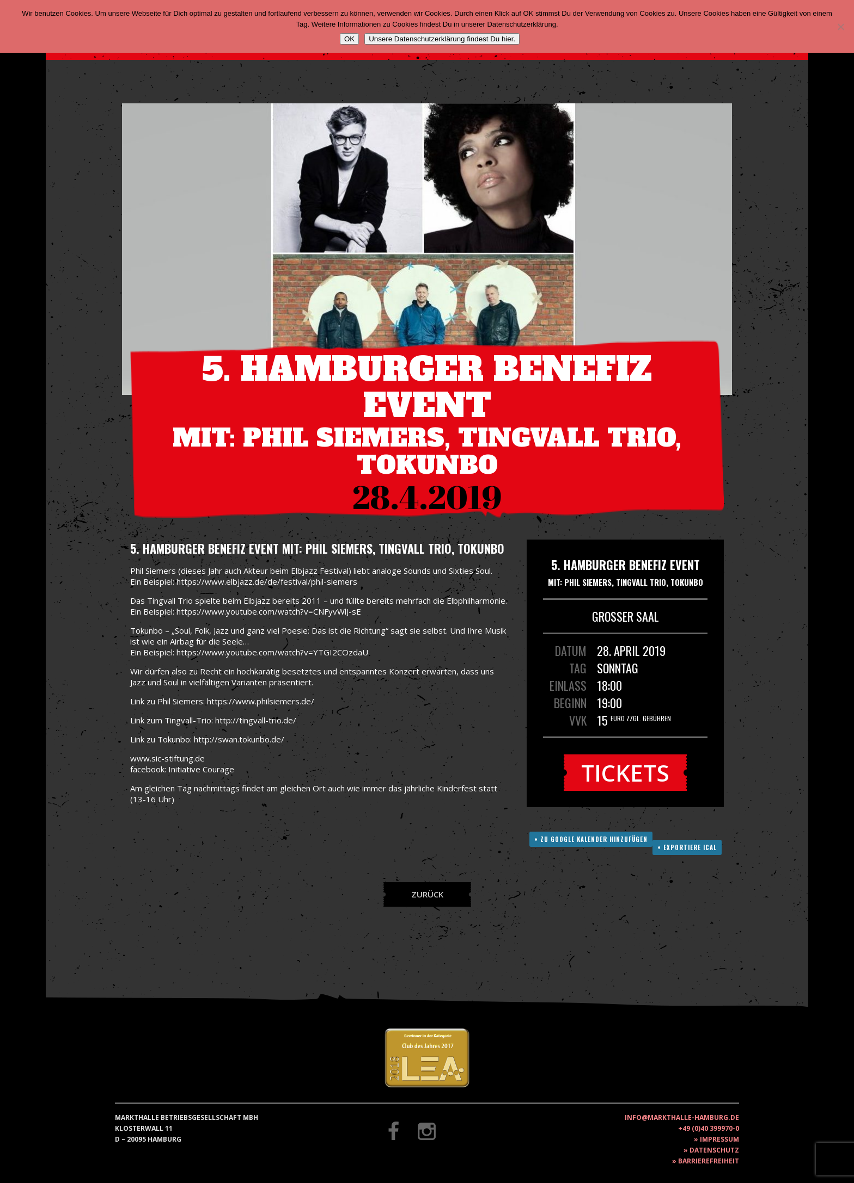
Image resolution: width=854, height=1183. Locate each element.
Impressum (719, 1139)
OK (349, 39)
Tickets (625, 772)
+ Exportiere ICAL (687, 847)
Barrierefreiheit (708, 1161)
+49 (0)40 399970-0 (708, 1128)
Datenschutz (714, 1150)
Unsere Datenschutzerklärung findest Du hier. (442, 39)
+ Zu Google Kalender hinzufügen (591, 839)
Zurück (427, 894)
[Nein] (840, 26)
